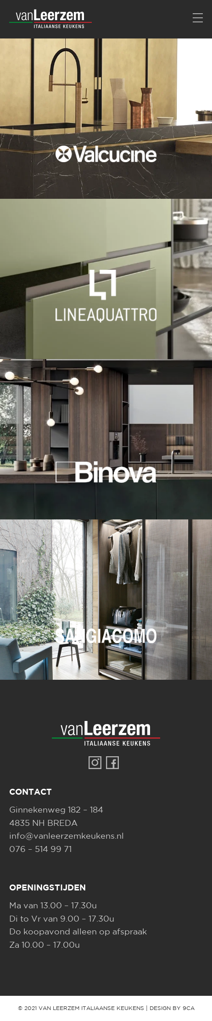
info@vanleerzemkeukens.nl (66, 836)
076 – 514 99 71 (40, 849)
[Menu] (197, 18)
